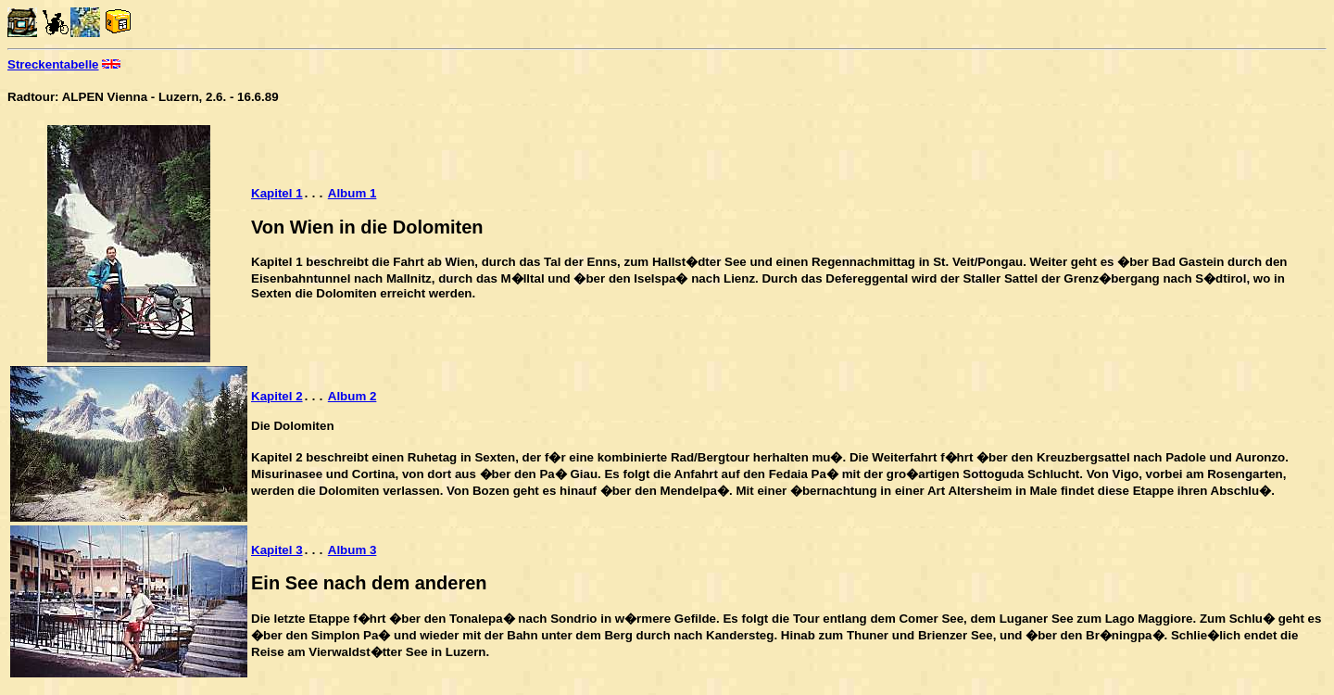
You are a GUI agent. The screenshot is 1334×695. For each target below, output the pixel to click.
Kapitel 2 (277, 397)
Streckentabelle (53, 64)
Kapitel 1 (277, 194)
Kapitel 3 (277, 551)
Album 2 (352, 397)
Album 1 (352, 194)
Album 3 (352, 551)
